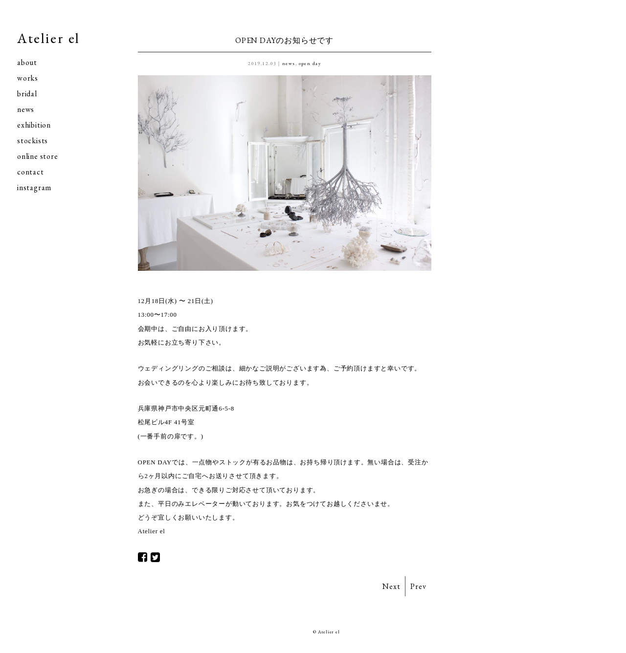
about (27, 62)
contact (30, 172)
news (25, 109)
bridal (27, 93)
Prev (418, 586)
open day (310, 63)
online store (37, 156)
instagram (34, 187)
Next (391, 586)
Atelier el (48, 38)
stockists (32, 140)
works (27, 78)
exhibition (34, 125)
